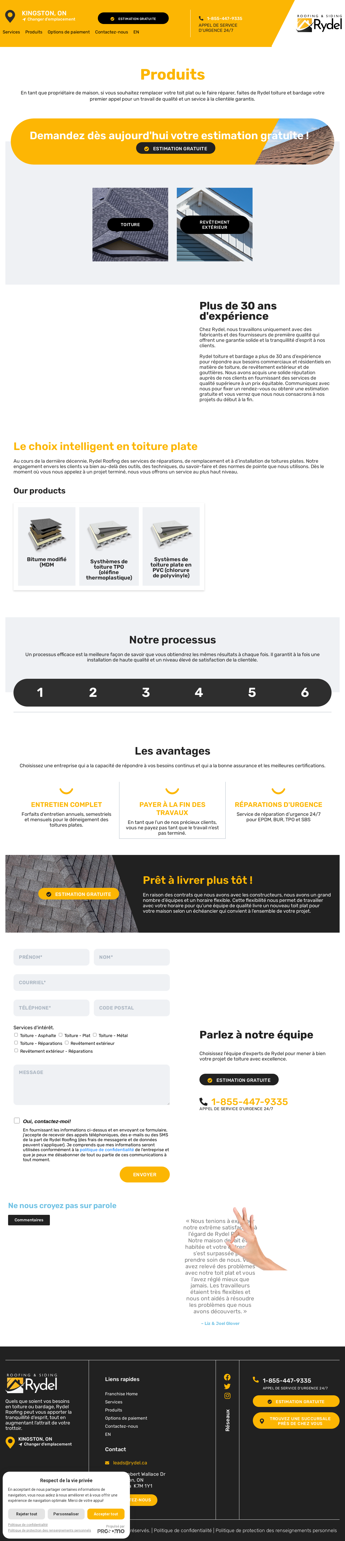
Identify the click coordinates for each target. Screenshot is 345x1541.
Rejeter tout (26, 1514)
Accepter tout (107, 1514)
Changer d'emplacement (48, 19)
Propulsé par (111, 1529)
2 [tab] (93, 692)
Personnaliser (67, 1514)
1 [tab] (40, 692)
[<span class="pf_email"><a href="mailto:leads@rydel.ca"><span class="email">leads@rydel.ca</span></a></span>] (107, 1463)
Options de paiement (69, 32)
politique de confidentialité (107, 1149)
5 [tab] (252, 692)
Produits (33, 32)
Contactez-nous (111, 32)
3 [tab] (146, 692)
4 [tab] (199, 692)
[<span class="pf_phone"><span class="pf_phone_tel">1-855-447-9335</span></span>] (201, 18)
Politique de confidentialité (183, 1530)
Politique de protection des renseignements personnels (276, 1530)
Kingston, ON (44, 13)
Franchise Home (121, 1393)
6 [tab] (305, 692)
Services (11, 32)
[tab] (46, 546)
